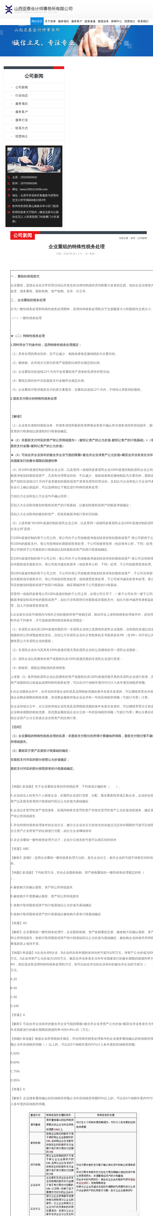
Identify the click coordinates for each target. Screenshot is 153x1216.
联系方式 (21, 128)
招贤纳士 (129, 21)
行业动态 (21, 95)
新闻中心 (116, 21)
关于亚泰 (50, 21)
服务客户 (76, 21)
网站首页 (37, 21)
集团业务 (103, 21)
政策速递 (90, 21)
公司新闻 (21, 87)
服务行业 (21, 120)
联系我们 (143, 21)
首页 (133, 238)
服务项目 (63, 21)
